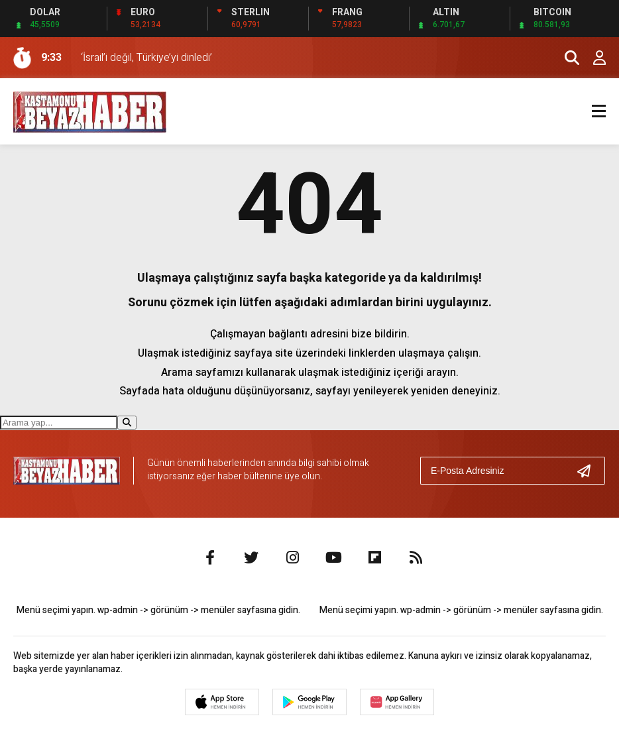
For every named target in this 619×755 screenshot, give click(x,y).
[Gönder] (589, 471)
